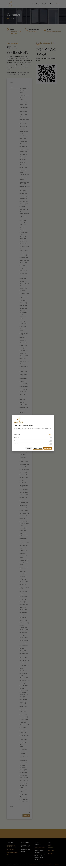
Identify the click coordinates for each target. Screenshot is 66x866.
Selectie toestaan (38, 448)
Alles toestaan (47, 448)
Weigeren (28, 448)
